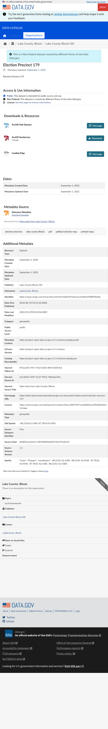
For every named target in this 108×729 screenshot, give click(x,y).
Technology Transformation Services (75, 635)
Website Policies (36, 611)
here (46, 471)
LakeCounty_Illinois (12, 532)
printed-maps (87, 231)
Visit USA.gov (73, 666)
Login (77, 611)
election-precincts (13, 231)
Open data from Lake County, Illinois (37, 221)
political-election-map (66, 231)
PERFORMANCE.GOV (63, 611)
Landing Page (18, 153)
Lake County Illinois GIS (60, 43)
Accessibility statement (16, 648)
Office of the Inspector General (74, 643)
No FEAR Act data (12, 659)
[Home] (18, 7)
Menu (103, 7)
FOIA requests (11, 653)
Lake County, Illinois (30, 43)
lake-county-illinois (35, 231)
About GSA (9, 643)
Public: (10, 95)
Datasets (16, 35)
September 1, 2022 (36, 70)
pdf (50, 231)
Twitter (6, 545)
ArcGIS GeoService (21, 137)
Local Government (13, 503)
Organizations (34, 35)
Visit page (95, 125)
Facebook (7, 550)
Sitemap (48, 611)
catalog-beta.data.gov (66, 14)
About (5, 611)
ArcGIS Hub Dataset (21, 124)
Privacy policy (64, 653)
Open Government (18, 611)
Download (95, 138)
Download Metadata (20, 215)
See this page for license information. (33, 102)
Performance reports (68, 648)
